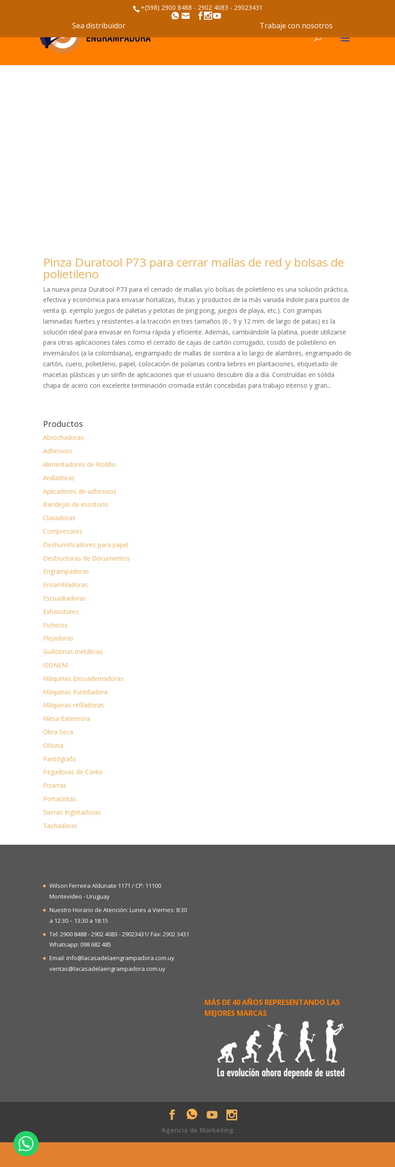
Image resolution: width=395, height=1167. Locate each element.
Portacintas (59, 798)
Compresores (62, 531)
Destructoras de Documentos (86, 558)
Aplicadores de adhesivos (80, 491)
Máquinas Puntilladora (75, 692)
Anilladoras (59, 478)
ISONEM (55, 665)
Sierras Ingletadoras (72, 812)
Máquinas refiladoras (73, 705)
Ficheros (55, 625)
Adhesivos (58, 451)
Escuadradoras (64, 598)
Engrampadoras (66, 571)
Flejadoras (58, 638)
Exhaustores (61, 611)
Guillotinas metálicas (73, 651)
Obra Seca (58, 732)
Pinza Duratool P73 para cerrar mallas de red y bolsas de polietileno (193, 268)
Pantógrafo (59, 759)
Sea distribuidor (99, 26)
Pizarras (54, 785)
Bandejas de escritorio (76, 504)
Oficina (53, 745)
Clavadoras (59, 517)
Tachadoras (60, 825)
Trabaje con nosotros (296, 26)
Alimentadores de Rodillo (79, 464)
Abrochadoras (63, 437)
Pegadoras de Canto (73, 772)
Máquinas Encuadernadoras (83, 678)
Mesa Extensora (66, 718)
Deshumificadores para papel (85, 544)
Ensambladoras (65, 584)
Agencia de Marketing (197, 1130)
